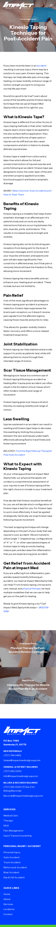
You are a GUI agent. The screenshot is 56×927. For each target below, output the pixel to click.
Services (8, 904)
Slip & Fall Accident (14, 877)
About (6, 899)
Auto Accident (11, 857)
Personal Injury (11, 852)
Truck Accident (11, 862)
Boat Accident (11, 872)
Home (6, 894)
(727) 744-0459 (12, 755)
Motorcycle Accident (15, 867)
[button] (51, 5)
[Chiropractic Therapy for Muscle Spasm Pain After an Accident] (28, 685)
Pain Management (13, 830)
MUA (6, 825)
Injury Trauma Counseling (17, 835)
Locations (8, 909)
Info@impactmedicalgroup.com (20, 776)
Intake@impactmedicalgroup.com (21, 760)
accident (41, 65)
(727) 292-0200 (12, 771)
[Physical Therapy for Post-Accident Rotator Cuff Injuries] (28, 648)
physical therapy (31, 588)
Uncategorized (28, 19)
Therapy (8, 820)
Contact (8, 914)
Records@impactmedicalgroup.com (23, 795)
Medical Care (10, 815)
